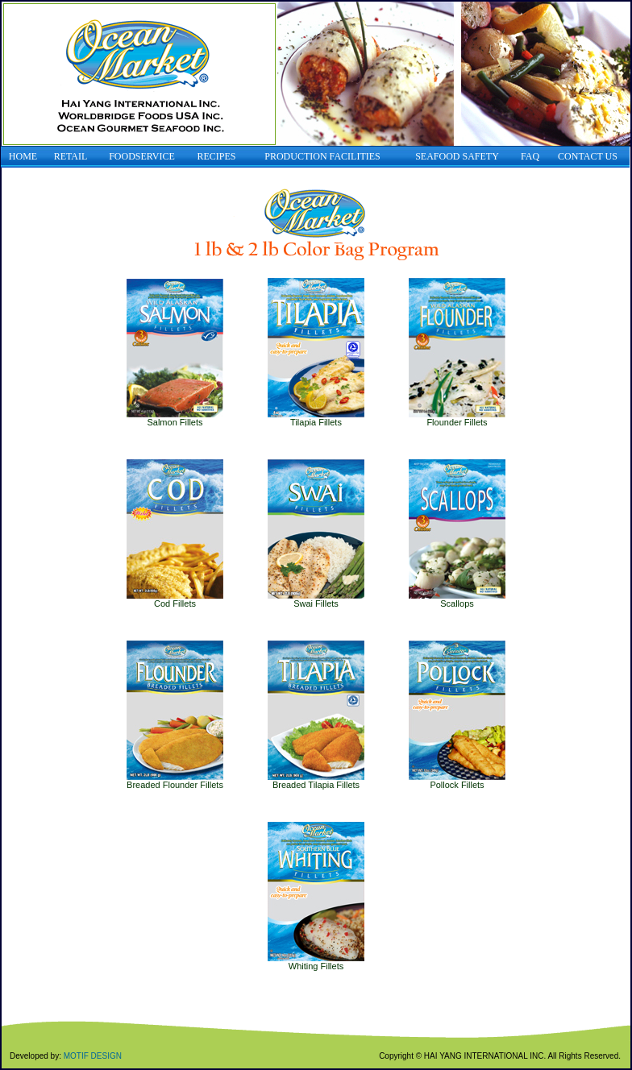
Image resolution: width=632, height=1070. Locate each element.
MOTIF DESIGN (93, 1055)
